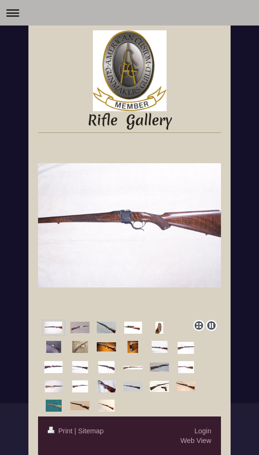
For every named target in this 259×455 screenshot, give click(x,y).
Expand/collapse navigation (129, 12)
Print (61, 431)
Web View (196, 440)
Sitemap (91, 431)
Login (202, 431)
